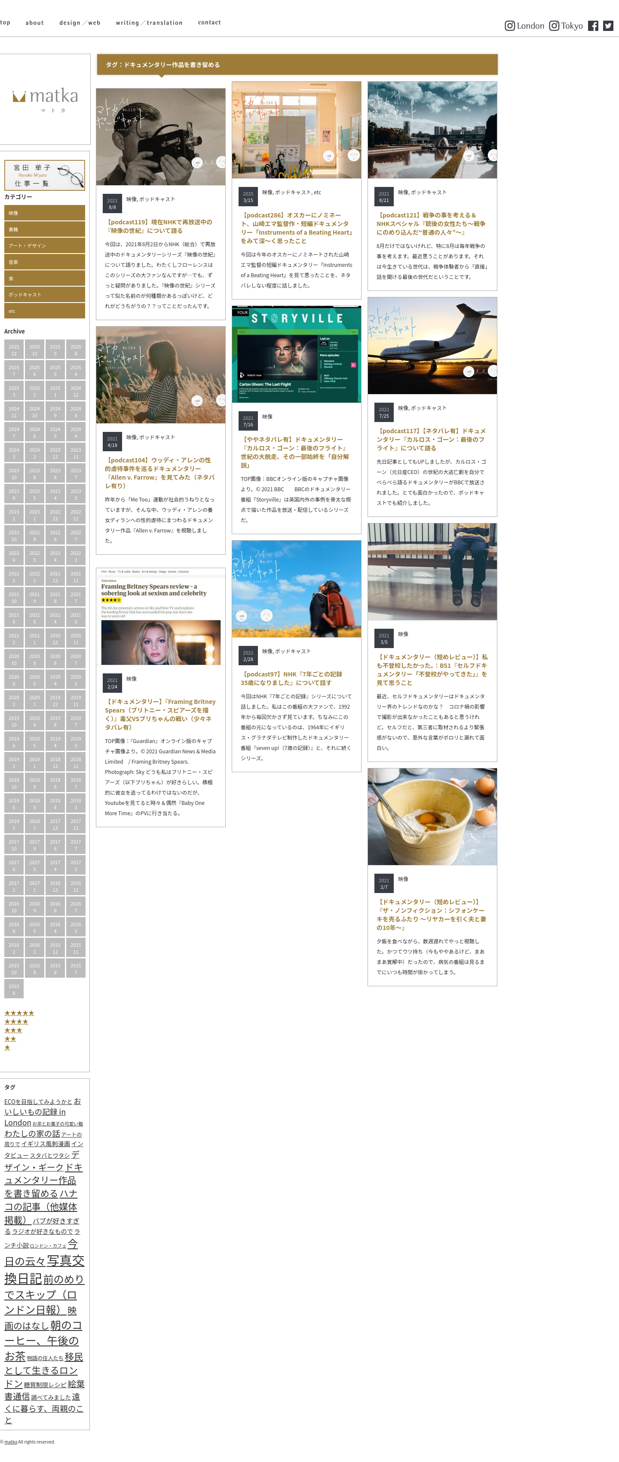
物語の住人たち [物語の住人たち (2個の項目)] (104, 1358)
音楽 (72, 261)
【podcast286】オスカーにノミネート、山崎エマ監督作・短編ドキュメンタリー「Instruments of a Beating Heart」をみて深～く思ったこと (355, 228)
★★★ (72, 1029)
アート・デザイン (86, 245)
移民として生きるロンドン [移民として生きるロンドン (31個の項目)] (102, 1369)
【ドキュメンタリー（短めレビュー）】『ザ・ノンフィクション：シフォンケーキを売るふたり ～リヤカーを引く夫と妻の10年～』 (490, 914)
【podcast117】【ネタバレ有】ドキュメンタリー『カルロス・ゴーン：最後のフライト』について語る (490, 439)
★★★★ (75, 1021)
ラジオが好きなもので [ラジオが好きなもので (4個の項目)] (101, 1231)
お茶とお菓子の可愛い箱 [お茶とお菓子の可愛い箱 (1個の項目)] (117, 1123)
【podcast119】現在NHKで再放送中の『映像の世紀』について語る (217, 226)
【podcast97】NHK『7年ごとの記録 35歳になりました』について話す (353, 678)
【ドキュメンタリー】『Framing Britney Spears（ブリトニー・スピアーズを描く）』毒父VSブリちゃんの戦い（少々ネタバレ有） (219, 714)
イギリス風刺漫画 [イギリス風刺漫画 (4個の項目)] (104, 1143)
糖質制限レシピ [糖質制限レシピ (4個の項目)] (104, 1384)
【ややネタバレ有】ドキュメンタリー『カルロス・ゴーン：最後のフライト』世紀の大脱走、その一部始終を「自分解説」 (354, 452)
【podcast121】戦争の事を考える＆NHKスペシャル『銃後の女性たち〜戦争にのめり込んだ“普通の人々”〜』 (490, 223)
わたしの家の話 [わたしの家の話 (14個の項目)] (91, 1133)
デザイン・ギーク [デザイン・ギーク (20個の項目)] (100, 1160)
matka (70, 1441)
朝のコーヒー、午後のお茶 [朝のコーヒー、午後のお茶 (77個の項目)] (102, 1340)
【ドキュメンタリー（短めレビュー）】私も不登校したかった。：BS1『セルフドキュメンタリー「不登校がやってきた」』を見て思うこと (491, 669)
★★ (69, 1038)
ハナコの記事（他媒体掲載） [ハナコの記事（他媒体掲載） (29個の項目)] (99, 1206)
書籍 (72, 229)
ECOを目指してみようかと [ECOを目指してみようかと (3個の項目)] (97, 1102)
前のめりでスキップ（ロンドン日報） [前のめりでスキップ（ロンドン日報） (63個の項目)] (103, 1294)
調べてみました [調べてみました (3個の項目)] (110, 1397)
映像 (72, 212)
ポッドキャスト (84, 294)
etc (70, 310)
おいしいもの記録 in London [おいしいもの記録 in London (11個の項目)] (101, 1111)
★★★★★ (78, 1012)
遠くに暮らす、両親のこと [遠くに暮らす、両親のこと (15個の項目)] (103, 1407)
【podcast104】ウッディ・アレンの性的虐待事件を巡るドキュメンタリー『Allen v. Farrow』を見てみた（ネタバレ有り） (218, 473)
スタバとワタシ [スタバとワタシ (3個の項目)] (109, 1155)
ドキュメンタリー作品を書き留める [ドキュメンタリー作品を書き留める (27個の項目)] (102, 1179)
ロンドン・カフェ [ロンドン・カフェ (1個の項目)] (107, 1245)
